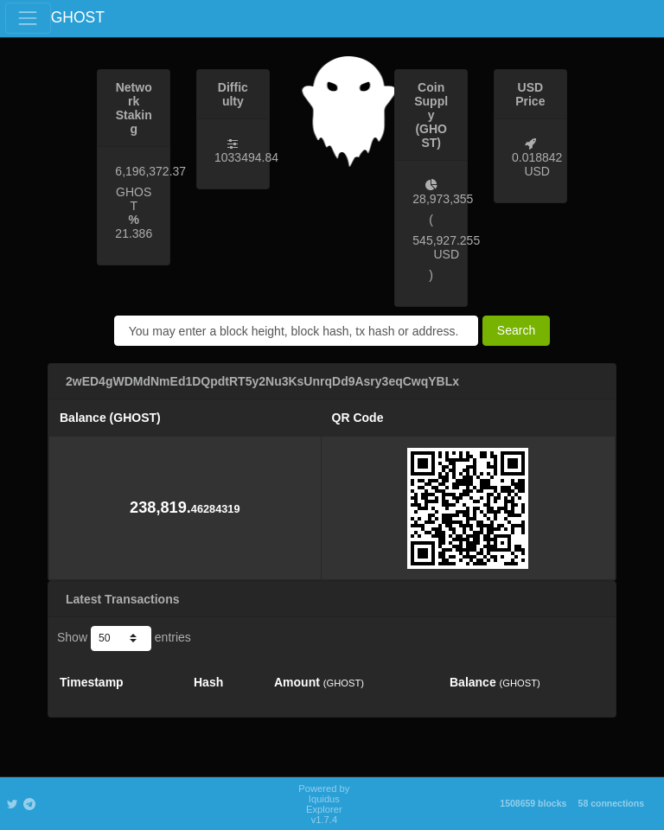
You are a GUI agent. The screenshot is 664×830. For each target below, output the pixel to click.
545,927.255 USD (446, 247)
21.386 (133, 233)
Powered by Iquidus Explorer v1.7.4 (323, 804)
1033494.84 (246, 157)
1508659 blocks (533, 803)
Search (516, 330)
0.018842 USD (537, 164)
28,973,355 (442, 199)
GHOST (78, 17)
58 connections (611, 803)
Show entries (124, 638)
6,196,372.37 (150, 171)
